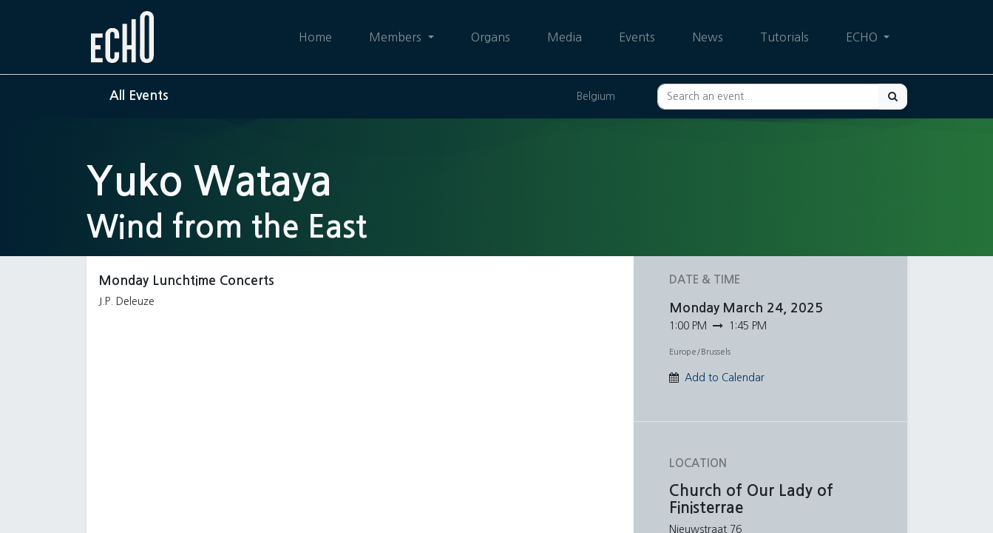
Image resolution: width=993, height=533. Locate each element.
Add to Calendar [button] (725, 377)
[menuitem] (314, 37)
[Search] (892, 97)
